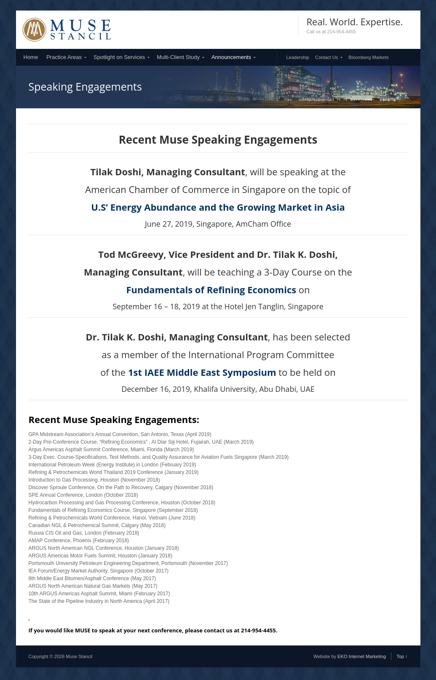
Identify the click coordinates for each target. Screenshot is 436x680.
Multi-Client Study (178, 57)
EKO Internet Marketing (361, 656)
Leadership (297, 57)
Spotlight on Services (119, 57)
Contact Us (326, 57)
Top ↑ (401, 656)
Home (31, 57)
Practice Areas (64, 57)
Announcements (231, 57)
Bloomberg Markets (368, 57)
